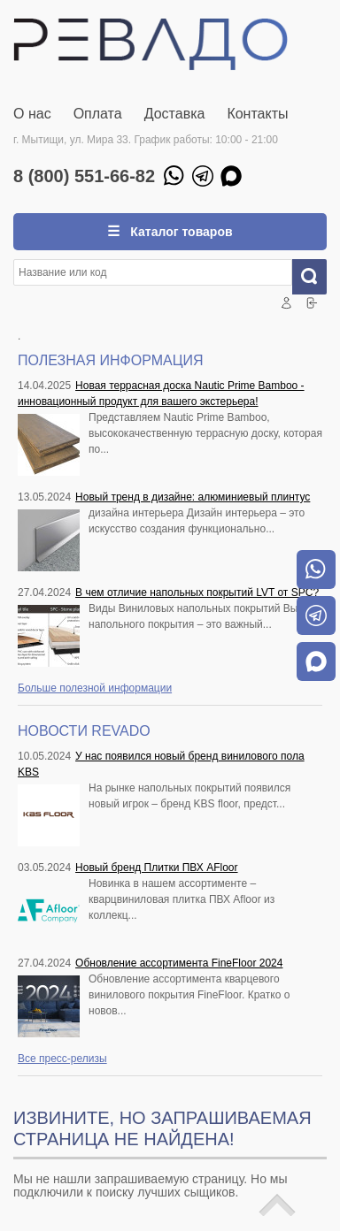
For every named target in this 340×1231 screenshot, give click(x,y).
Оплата (97, 113)
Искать (316, 277)
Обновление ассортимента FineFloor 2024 (178, 963)
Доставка (174, 113)
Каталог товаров (179, 232)
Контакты (257, 113)
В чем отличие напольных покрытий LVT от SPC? (197, 592)
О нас (32, 113)
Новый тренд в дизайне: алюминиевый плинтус (192, 497)
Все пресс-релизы (62, 1058)
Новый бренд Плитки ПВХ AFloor (156, 867)
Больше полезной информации (95, 688)
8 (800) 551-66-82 (84, 176)
